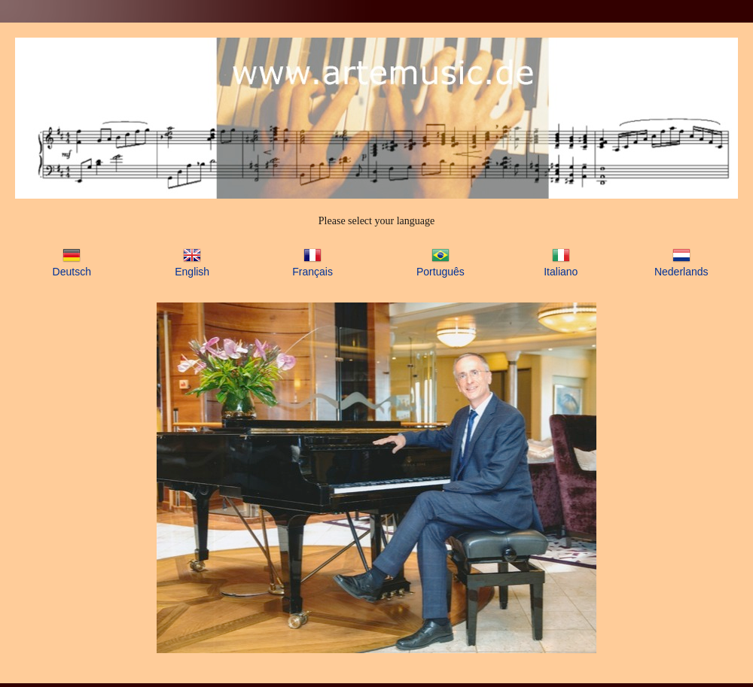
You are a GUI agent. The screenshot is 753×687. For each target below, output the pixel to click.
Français (312, 272)
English (192, 272)
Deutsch (72, 272)
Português (440, 272)
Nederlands (681, 272)
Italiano (561, 272)
